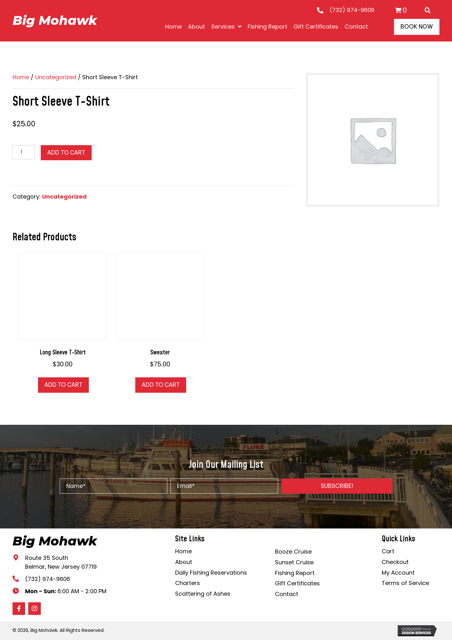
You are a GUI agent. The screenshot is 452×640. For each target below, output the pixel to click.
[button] (337, 486)
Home (21, 77)
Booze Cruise (293, 551)
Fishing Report (295, 573)
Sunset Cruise (294, 562)
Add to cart (66, 152)
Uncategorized (55, 77)
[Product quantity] (24, 152)
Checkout (395, 562)
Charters (187, 583)
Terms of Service (405, 583)
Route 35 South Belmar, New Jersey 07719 (61, 562)
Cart (388, 551)
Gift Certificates (297, 583)
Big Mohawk (55, 20)
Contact (286, 594)
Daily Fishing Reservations (211, 573)
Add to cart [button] (63, 384)
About (183, 562)
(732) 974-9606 (352, 10)
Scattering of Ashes (202, 594)
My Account (398, 573)
